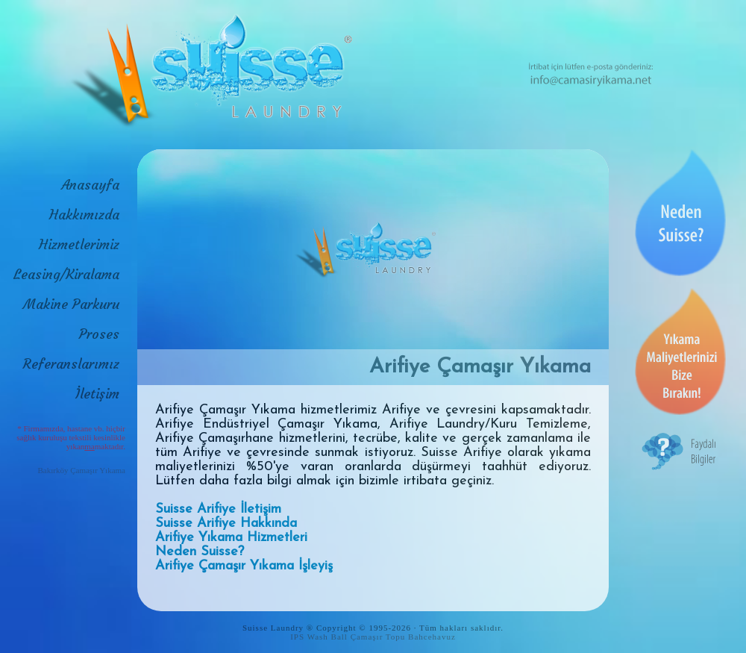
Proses (99, 334)
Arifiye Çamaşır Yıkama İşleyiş (244, 566)
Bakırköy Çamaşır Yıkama (81, 470)
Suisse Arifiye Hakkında (226, 523)
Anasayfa (90, 184)
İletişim (97, 393)
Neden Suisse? (199, 552)
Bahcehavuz (432, 636)
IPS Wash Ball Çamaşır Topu (347, 636)
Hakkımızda (84, 214)
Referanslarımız (71, 363)
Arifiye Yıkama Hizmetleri (231, 538)
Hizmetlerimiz (79, 244)
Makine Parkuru (71, 304)
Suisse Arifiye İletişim (218, 509)
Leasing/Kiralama (66, 274)
